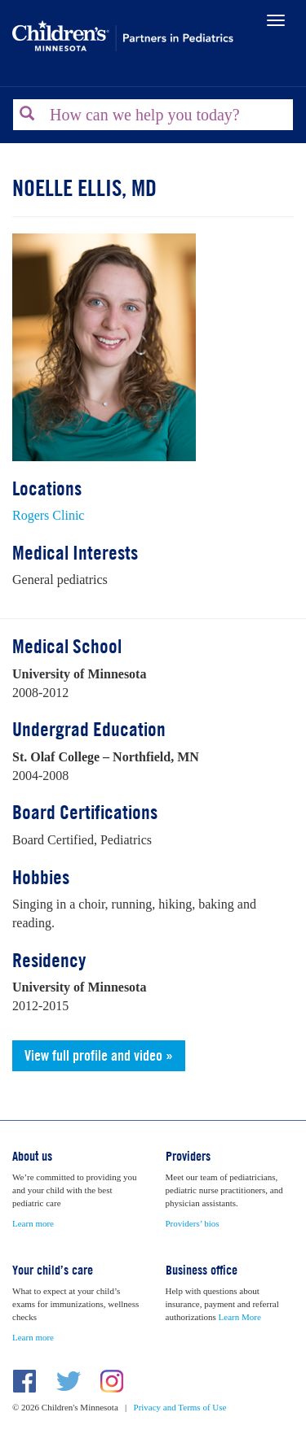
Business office (201, 1270)
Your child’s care (52, 1270)
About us (32, 1156)
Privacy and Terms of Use (180, 1407)
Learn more (33, 1223)
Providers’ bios (193, 1223)
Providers (188, 1156)
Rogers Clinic (48, 515)
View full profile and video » (98, 1055)
